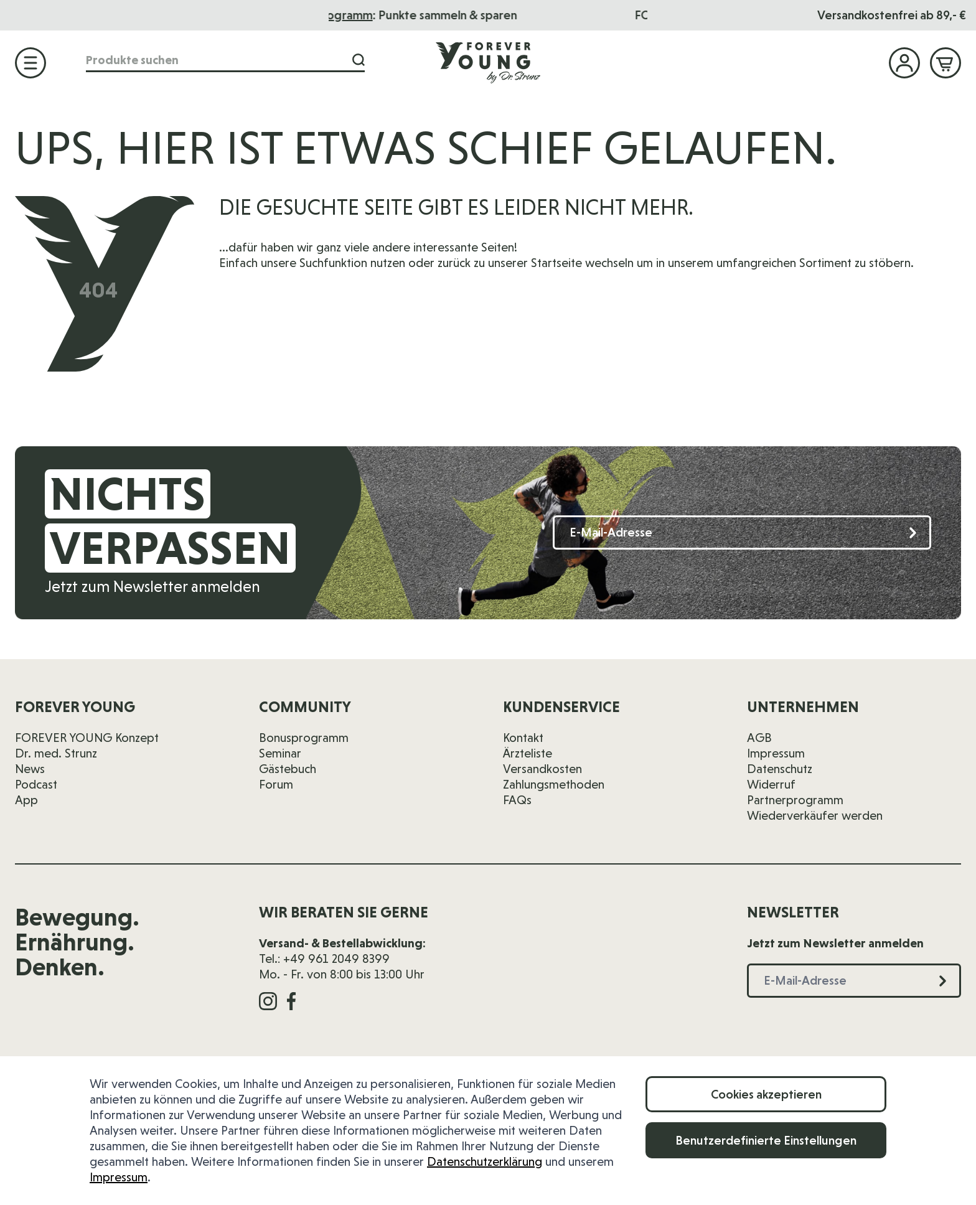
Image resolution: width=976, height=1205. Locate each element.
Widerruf (771, 784)
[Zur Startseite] (488, 62)
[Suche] (355, 61)
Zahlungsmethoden (553, 784)
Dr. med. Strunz (56, 753)
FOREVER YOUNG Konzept (87, 737)
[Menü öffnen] (30, 62)
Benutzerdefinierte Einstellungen (765, 1140)
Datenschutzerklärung (484, 1161)
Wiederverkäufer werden (815, 815)
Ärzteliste (527, 753)
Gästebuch (287, 768)
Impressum (119, 1177)
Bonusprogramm (415, 14)
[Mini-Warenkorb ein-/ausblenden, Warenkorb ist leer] (945, 63)
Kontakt (523, 737)
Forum (276, 784)
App (26, 799)
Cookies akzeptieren (766, 1094)
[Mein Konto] (904, 63)
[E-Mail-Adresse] (742, 532)
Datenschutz (779, 768)
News (30, 768)
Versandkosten (542, 768)
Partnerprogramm (795, 799)
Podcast (36, 784)
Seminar (280, 753)
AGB (759, 737)
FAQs (517, 799)
